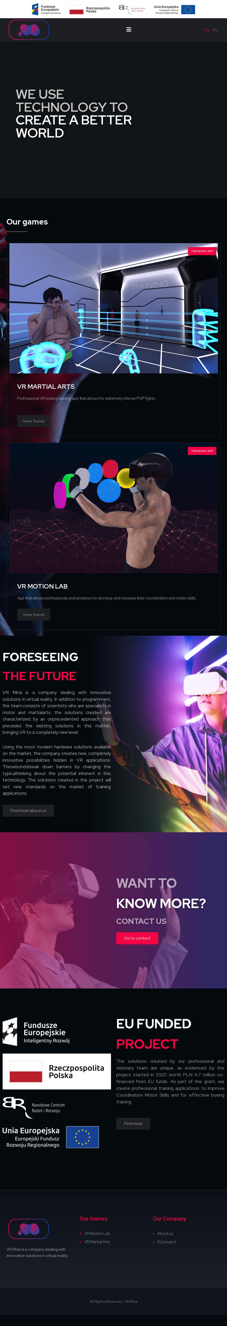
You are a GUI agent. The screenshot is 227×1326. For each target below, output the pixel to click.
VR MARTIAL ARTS (46, 387)
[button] (28, 811)
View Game (34, 421)
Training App (202, 251)
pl (215, 30)
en (206, 30)
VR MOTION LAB (42, 586)
